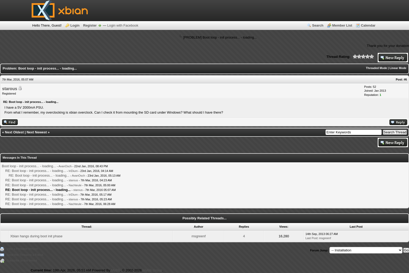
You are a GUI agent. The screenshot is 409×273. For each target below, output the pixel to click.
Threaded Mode (376, 68)
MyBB (115, 270)
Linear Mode (397, 68)
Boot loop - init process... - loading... (29, 166)
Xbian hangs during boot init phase (36, 236)
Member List (342, 25)
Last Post (311, 238)
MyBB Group (152, 270)
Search (317, 25)
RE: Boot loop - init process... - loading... (35, 171)
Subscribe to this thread (22, 260)
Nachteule (75, 185)
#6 (405, 79)
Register (90, 25)
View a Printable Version (22, 248)
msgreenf (198, 236)
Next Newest (37, 132)
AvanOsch (65, 166)
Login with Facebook (122, 25)
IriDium (73, 170)
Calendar (368, 25)
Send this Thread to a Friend (25, 254)
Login (75, 25)
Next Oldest (14, 132)
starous (9, 88)
